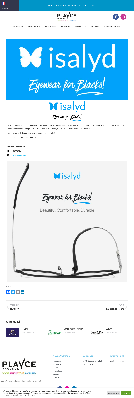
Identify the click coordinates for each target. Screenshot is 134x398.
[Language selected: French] (9, 3)
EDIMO (109, 329)
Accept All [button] (126, 393)
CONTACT (95, 27)
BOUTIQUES (18, 27)
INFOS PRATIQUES (112, 27)
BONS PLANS (80, 27)
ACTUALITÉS (50, 27)
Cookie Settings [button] (113, 393)
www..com (19, 156)
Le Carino (25, 329)
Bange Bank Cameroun (73, 329)
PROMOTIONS (34, 27)
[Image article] (12, 332)
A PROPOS (65, 27)
